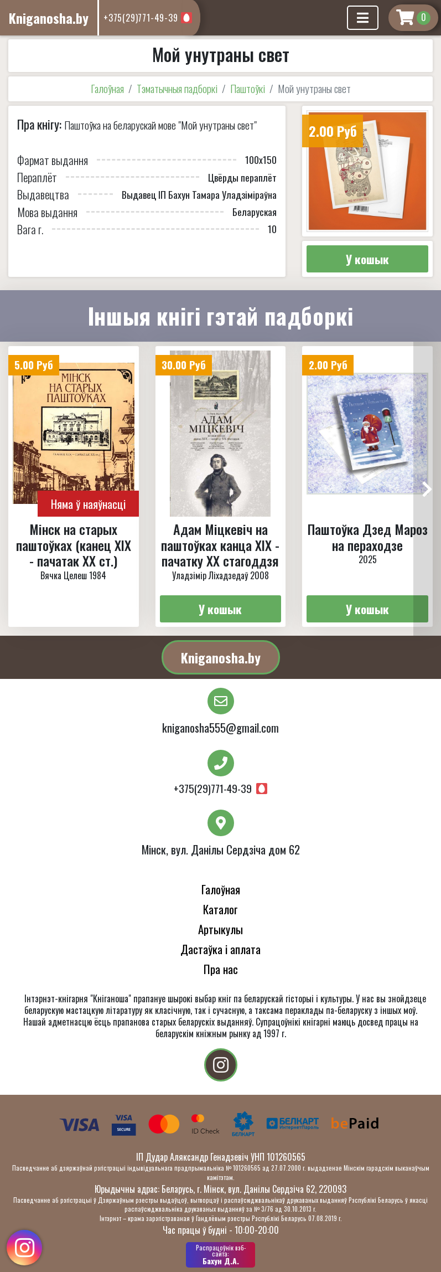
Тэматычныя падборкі (177, 88)
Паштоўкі (247, 88)
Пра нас (221, 968)
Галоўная (107, 88)
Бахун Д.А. (220, 1254)
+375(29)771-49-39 (140, 17)
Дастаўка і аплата (220, 948)
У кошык (367, 258)
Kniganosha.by (221, 657)
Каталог (220, 909)
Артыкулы (220, 929)
